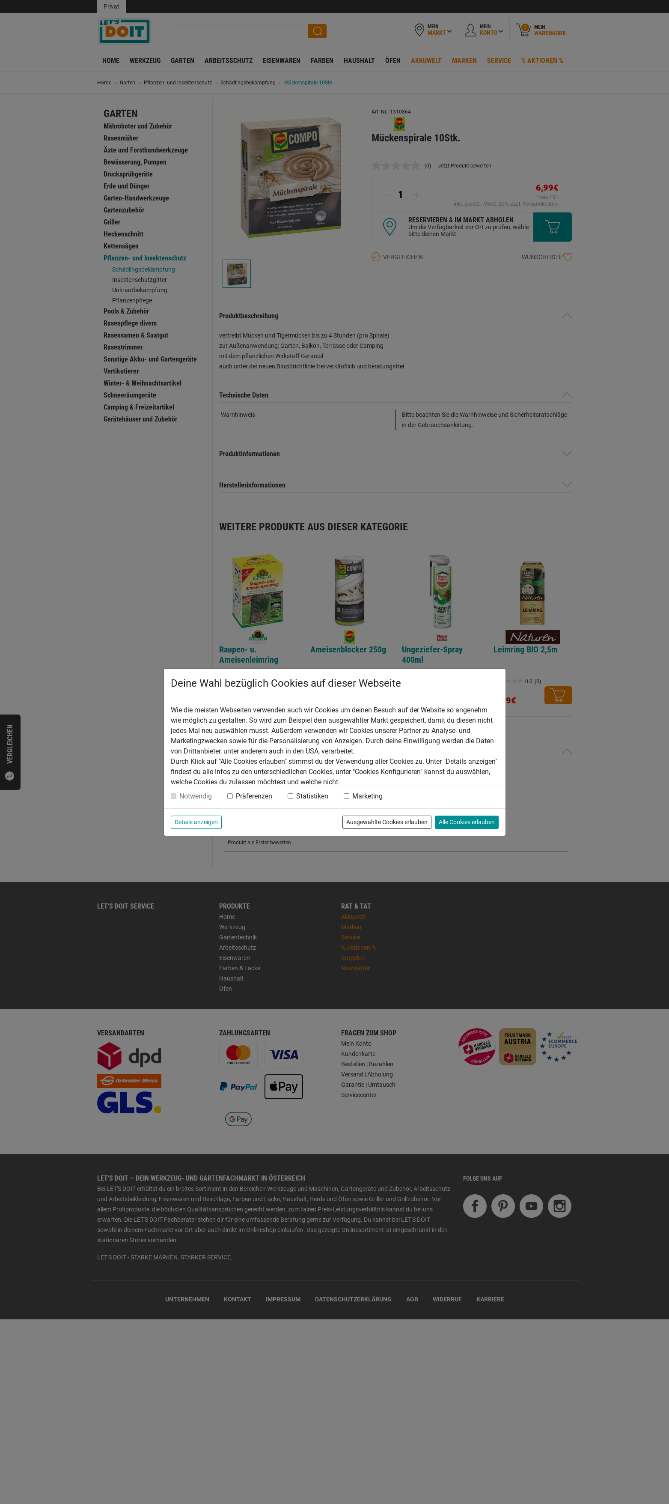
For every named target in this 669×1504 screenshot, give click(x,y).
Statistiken (312, 796)
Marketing (367, 796)
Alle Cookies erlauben (467, 822)
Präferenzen (254, 796)
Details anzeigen (196, 822)
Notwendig (195, 796)
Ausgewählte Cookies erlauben (387, 822)
